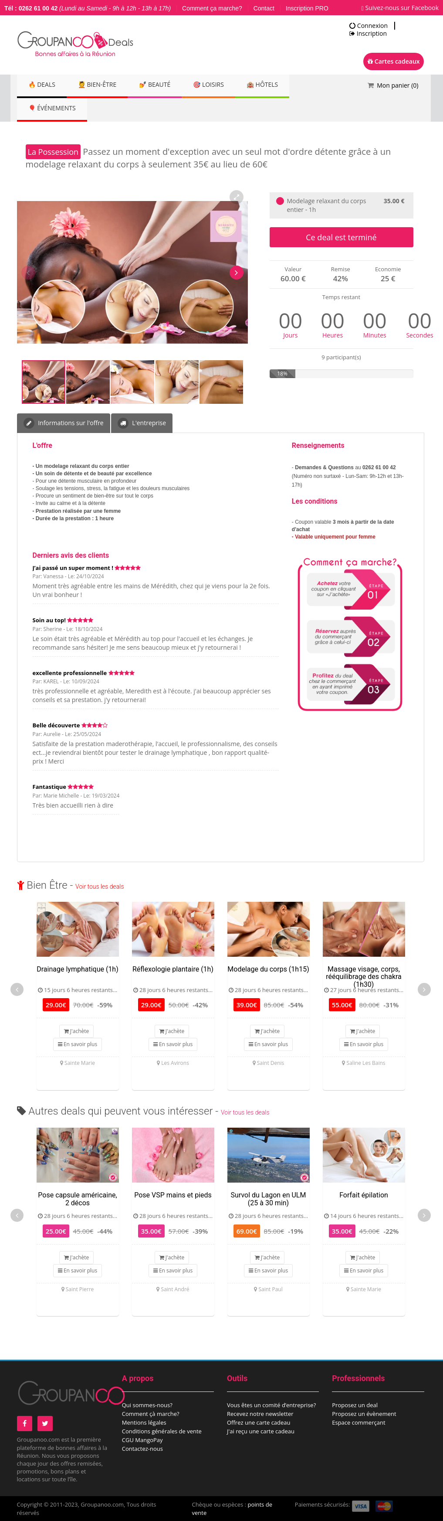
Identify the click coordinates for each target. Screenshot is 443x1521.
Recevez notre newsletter (260, 1414)
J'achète (76, 1031)
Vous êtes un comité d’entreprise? (271, 1405)
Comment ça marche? (212, 8)
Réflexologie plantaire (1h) (172, 969)
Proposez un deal (355, 1405)
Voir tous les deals (99, 886)
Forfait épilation (363, 1195)
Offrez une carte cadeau (259, 1422)
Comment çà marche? (150, 1414)
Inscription (368, 34)
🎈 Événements (54, 109)
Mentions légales (144, 1422)
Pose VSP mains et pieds (173, 1195)
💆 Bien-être (102, 85)
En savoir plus (77, 1044)
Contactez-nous (142, 1449)
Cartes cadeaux (393, 61)
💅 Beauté (163, 85)
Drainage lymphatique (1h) (77, 969)
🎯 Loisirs (220, 85)
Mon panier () (397, 85)
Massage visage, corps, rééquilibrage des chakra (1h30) (364, 977)
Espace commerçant (358, 1422)
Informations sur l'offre (64, 423)
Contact (264, 8)
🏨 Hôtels (278, 85)
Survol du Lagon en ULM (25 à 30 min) (268, 1199)
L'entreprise (142, 423)
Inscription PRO (307, 8)
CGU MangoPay (142, 1440)
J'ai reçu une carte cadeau (260, 1431)
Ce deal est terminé (341, 237)
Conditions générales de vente (162, 1431)
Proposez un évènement (364, 1414)
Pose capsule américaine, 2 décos (77, 1199)
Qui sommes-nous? (147, 1405)
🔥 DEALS (43, 85)
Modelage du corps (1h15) (268, 969)
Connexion (368, 26)
